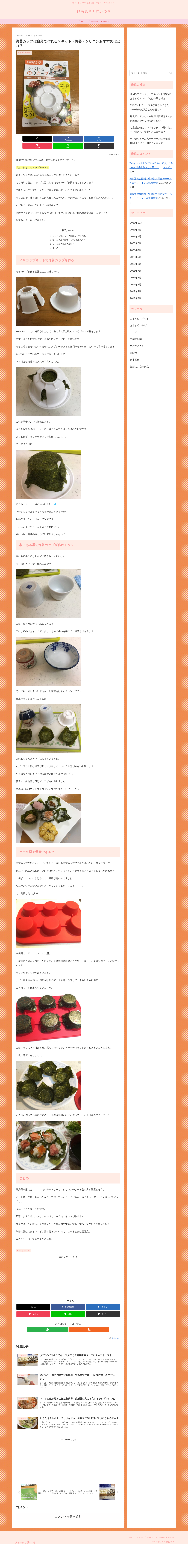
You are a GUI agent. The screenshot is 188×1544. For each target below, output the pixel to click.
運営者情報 (169, 1536)
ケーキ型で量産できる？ (62, 237)
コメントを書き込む (68, 1515)
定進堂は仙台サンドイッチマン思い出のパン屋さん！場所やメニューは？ (151, 129)
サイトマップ (135, 1536)
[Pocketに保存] (77, 139)
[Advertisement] (68, 1271)
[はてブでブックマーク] (59, 139)
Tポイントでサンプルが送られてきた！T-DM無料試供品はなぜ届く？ (150, 107)
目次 (64, 223)
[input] (151, 73)
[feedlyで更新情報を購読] (65, 1323)
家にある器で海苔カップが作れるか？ (69, 233)
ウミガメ (167, 167)
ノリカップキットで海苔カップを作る (69, 229)
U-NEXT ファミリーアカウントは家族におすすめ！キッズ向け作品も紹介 (151, 96)
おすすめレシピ (23, 1244)
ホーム (124, 1536)
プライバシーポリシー (152, 1536)
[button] (112, 139)
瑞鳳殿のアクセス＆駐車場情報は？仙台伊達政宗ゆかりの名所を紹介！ (151, 118)
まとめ (54, 242)
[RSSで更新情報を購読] (71, 1323)
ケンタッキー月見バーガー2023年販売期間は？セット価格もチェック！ (150, 140)
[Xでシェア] (24, 139)
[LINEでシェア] (94, 139)
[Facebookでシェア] (41, 139)
